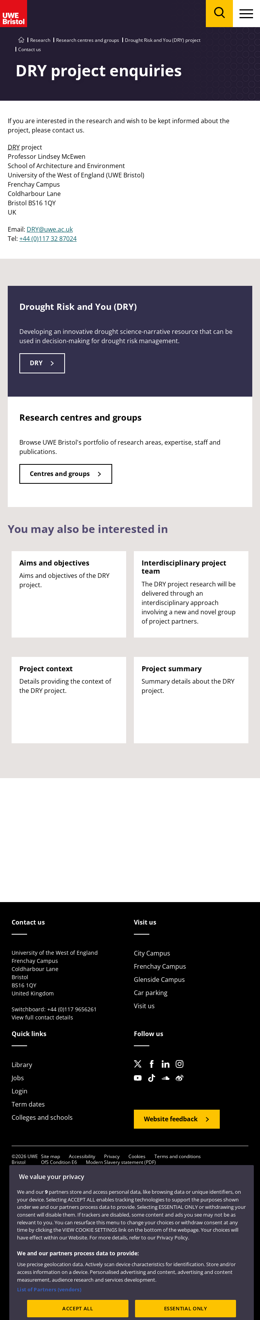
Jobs (18, 1078)
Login (19, 1091)
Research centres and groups (87, 40)
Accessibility (82, 1156)
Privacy (112, 1156)
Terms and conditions (177, 1156)
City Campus (152, 953)
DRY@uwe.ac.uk (50, 229)
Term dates (28, 1104)
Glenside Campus (159, 979)
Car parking (151, 992)
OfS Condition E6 (59, 1162)
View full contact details (42, 1017)
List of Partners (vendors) (49, 1301)
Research (40, 40)
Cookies (136, 1156)
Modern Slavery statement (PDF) (121, 1162)
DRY (36, 363)
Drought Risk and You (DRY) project (162, 40)
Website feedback (171, 1119)
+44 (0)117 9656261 (72, 1009)
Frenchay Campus (160, 966)
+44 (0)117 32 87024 (48, 238)
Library (22, 1064)
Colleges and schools (42, 1117)
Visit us (144, 1006)
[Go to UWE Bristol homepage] (21, 40)
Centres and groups (60, 473)
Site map (50, 1156)
